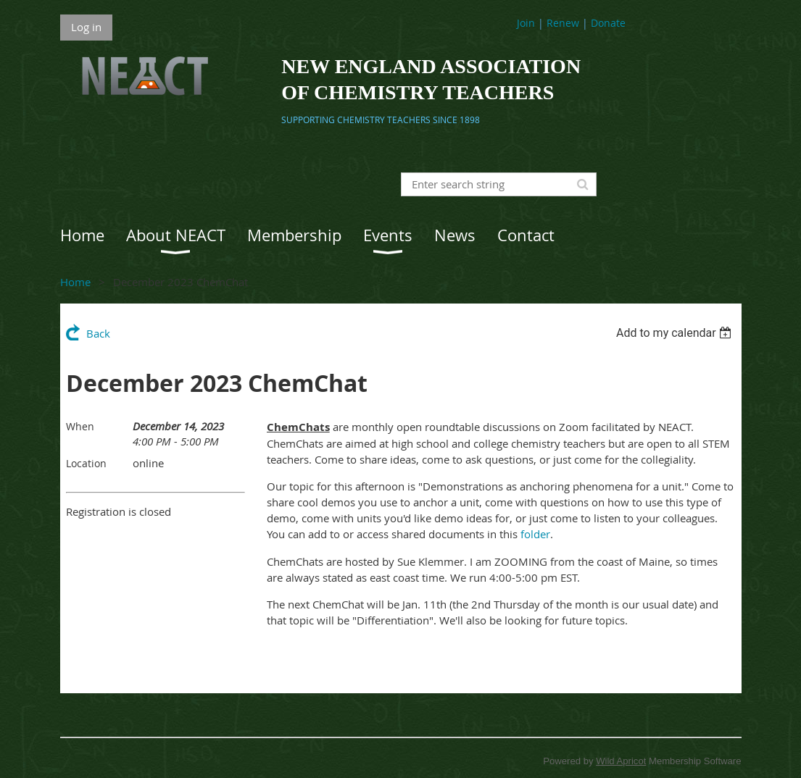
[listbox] (676, 333)
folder (535, 534)
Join (526, 23)
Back (98, 333)
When (80, 426)
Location (86, 463)
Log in (86, 27)
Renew (563, 23)
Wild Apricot (621, 761)
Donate (608, 23)
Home (75, 282)
